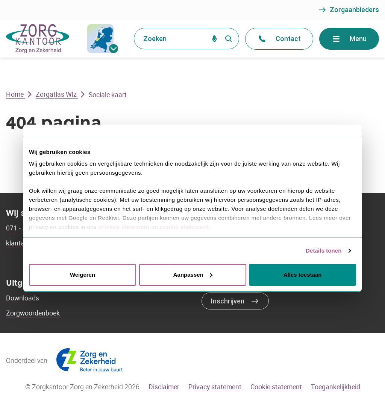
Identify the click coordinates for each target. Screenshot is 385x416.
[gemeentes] (100, 38)
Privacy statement (214, 386)
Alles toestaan (302, 274)
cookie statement (184, 227)
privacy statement (124, 227)
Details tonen (323, 250)
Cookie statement (276, 386)
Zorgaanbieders (348, 9)
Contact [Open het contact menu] (279, 38)
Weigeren (82, 274)
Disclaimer (164, 386)
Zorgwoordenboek (33, 312)
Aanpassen (192, 274)
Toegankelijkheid (335, 386)
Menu (349, 38)
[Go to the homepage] (37, 38)
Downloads (22, 297)
